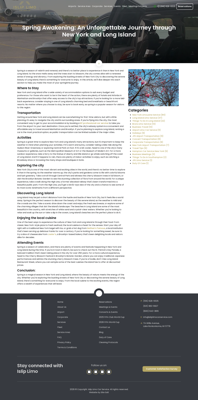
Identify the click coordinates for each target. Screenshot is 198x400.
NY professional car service (94, 123)
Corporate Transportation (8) (147, 142)
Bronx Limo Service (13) (144, 123)
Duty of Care (105, 337)
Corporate (62, 317)
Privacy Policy (64, 342)
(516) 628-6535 (150, 300)
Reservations (185, 6)
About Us (61, 307)
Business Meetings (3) (143, 154)
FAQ (59, 337)
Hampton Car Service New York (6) (150, 151)
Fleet (59, 327)
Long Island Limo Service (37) (147, 117)
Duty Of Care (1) (140, 163)
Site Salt (105, 392)
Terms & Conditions (67, 347)
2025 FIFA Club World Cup (112, 317)
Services (61, 322)
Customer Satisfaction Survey (161, 368)
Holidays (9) (138, 133)
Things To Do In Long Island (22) (148, 120)
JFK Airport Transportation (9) (147, 136)
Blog (101, 332)
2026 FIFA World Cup (109, 322)
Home (60, 302)
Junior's (52, 234)
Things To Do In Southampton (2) (149, 157)
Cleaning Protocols (108, 342)
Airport (60, 312)
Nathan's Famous (96, 228)
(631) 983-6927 (150, 306)
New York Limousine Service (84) (149, 114)
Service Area (63, 332)
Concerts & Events (108, 312)
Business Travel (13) (142, 127)
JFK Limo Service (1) (142, 160)
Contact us (104, 327)
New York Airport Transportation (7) (150, 145)
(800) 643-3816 (151, 311)
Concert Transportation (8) (146, 139)
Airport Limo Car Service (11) (146, 130)
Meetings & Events (108, 307)
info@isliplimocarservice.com (157, 317)
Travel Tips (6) (139, 148)
